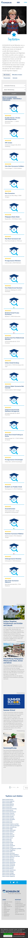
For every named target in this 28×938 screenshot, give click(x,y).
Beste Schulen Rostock (7, 868)
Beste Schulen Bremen (7, 810)
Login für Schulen (8, 901)
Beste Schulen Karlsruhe (8, 836)
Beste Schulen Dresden (8, 816)
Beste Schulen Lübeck (7, 847)
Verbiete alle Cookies (19, 934)
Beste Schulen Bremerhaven (9, 811)
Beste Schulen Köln (7, 841)
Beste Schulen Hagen (7, 828)
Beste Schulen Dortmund (8, 814)
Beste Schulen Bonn (7, 807)
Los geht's (14, 93)
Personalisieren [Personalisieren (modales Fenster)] (8, 936)
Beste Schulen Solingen (8, 871)
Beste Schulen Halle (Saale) (8, 830)
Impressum (6, 915)
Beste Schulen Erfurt (7, 821)
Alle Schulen (7, 74)
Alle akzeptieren (8, 934)
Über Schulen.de (8, 906)
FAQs (5, 908)
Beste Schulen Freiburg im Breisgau (10, 825)
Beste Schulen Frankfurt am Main (10, 824)
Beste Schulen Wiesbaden (8, 874)
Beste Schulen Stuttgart (8, 873)
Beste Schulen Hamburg (8, 831)
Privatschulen (7, 78)
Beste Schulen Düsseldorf (8, 819)
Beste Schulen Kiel (6, 839)
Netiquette (6, 911)
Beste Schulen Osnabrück (8, 865)
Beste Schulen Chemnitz (8, 813)
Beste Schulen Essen (7, 822)
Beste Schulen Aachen (7, 799)
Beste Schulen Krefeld (7, 842)
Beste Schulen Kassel (7, 837)
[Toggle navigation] (18, 2)
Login (25, 2)
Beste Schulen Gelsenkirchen (9, 827)
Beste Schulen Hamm (7, 833)
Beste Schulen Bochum (8, 805)
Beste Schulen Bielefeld (8, 804)
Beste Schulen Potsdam (8, 867)
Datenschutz (7, 909)
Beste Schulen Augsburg (8, 801)
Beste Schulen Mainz (7, 851)
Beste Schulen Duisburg (8, 818)
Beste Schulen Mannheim (8, 853)
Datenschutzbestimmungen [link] (19, 936)
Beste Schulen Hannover (8, 834)
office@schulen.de (19, 914)
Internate (15, 78)
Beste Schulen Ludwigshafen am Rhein (11, 848)
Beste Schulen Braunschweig (9, 808)
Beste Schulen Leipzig (7, 844)
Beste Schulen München (8, 857)
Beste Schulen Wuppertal (8, 876)
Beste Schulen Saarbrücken (9, 870)
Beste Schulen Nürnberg (8, 860)
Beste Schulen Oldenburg (8, 864)
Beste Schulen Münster (8, 859)
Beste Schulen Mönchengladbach (10, 854)
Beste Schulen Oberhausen (9, 862)
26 (17, 787)
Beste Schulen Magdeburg (8, 850)
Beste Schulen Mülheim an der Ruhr (11, 856)
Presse (5, 912)
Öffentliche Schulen (17, 74)
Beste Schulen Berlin (7, 802)
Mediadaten (7, 914)
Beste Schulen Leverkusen (8, 845)
